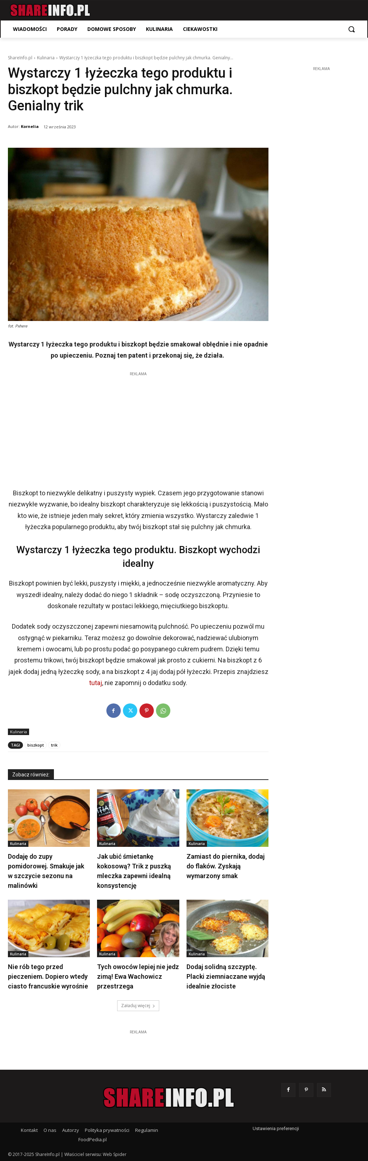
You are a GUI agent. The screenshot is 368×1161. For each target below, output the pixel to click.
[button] (351, 29)
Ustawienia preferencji (276, 1128)
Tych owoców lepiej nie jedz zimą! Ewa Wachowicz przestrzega (138, 976)
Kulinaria (46, 58)
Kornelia (30, 126)
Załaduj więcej (138, 1005)
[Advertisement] (138, 428)
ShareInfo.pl (20, 58)
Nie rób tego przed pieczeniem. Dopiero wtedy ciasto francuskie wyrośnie (48, 976)
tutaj (95, 683)
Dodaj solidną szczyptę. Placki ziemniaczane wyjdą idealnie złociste (226, 976)
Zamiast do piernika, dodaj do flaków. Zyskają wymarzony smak (225, 866)
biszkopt (35, 745)
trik (54, 745)
